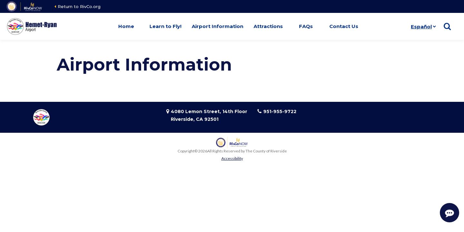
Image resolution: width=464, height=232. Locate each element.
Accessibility (232, 158)
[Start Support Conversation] (449, 212)
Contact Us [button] (343, 26)
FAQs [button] (306, 26)
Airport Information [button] (217, 26)
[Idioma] (423, 26)
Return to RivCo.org (79, 6)
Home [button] (126, 26)
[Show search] (447, 26)
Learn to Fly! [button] (165, 26)
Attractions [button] (268, 26)
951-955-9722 (279, 111)
